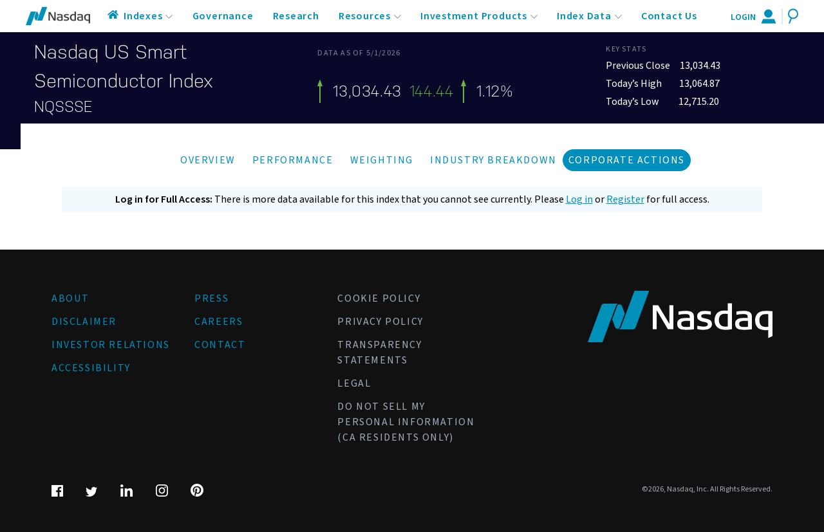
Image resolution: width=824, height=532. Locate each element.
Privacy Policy (380, 322)
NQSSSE (63, 107)
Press (211, 298)
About (70, 298)
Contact (219, 345)
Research (296, 16)
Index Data (584, 16)
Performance (292, 160)
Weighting (381, 160)
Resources (365, 16)
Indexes (143, 16)
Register (625, 199)
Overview (208, 160)
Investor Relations (111, 345)
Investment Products (473, 16)
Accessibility (91, 368)
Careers (218, 322)
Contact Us (669, 16)
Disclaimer (84, 322)
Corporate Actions (626, 160)
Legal (354, 383)
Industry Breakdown (493, 160)
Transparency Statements (379, 352)
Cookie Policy (378, 298)
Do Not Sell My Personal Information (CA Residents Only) (405, 422)
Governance (223, 16)
